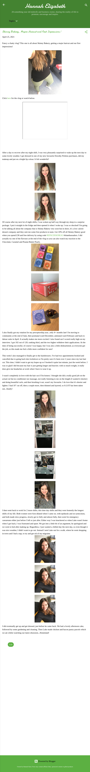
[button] (86, 32)
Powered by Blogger (44, 761)
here (9, 98)
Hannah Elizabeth (45, 6)
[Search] (86, 5)
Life (10, 644)
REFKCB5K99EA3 (55, 235)
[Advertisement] (45, 731)
